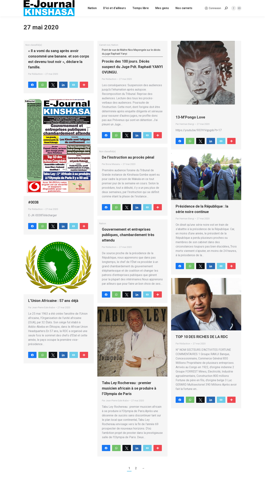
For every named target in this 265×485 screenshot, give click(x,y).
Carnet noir (104, 45)
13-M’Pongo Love (190, 117)
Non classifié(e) (33, 45)
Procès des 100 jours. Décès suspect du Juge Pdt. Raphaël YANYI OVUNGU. (132, 61)
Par (35, 74)
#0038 (33, 202)
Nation (114, 45)
